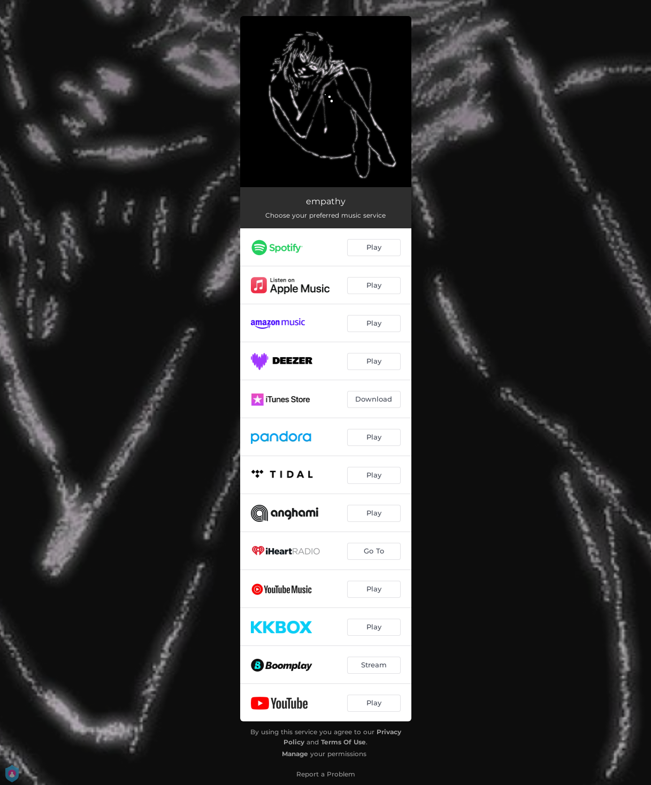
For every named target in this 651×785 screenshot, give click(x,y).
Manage (295, 754)
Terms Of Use (343, 742)
